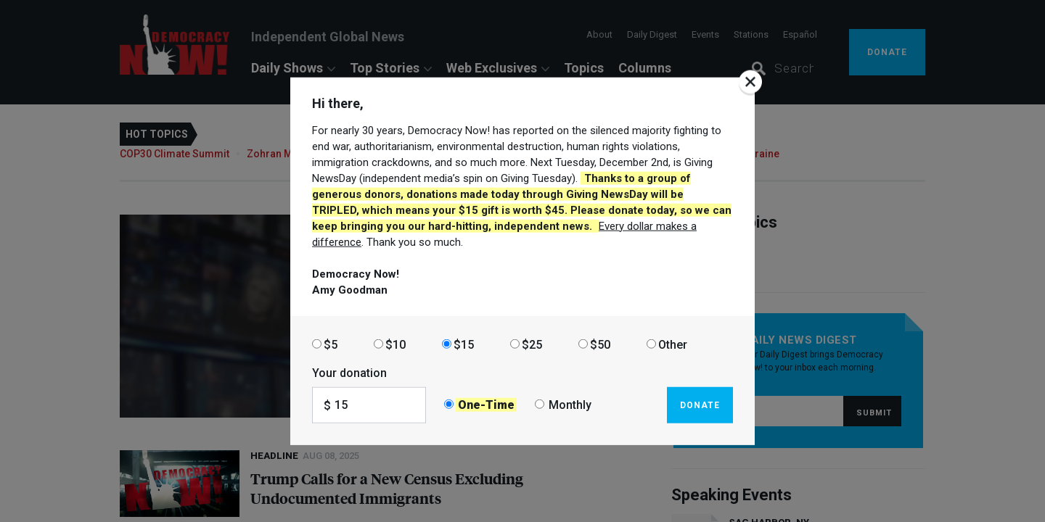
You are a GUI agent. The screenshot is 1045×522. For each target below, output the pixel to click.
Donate (700, 404)
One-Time (486, 405)
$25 (532, 344)
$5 (330, 344)
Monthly (570, 405)
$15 (464, 344)
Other (672, 344)
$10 (395, 344)
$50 (600, 344)
